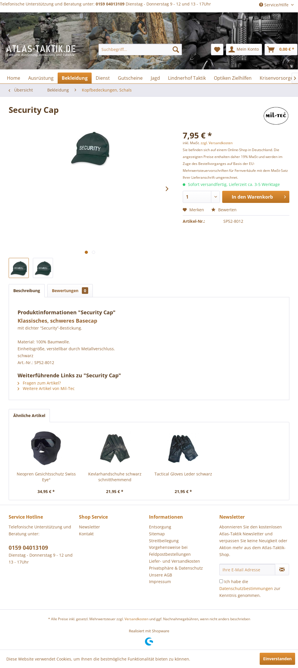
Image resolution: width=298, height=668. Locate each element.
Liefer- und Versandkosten (174, 561)
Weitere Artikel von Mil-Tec (46, 388)
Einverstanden (277, 658)
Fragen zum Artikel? (39, 383)
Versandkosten (136, 618)
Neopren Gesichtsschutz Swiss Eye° (46, 476)
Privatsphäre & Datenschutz (176, 568)
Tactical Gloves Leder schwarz (183, 474)
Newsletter (89, 527)
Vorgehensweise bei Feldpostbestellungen (170, 551)
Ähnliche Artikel (29, 415)
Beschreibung (26, 290)
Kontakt (86, 533)
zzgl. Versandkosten (217, 142)
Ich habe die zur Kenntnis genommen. (249, 588)
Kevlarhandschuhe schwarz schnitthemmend (115, 476)
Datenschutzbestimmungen (246, 588)
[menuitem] (140, 49)
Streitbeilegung (164, 540)
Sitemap (157, 533)
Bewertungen (70, 290)
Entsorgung (160, 527)
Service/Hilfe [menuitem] (274, 4)
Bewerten (224, 209)
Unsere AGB (160, 575)
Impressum (160, 581)
